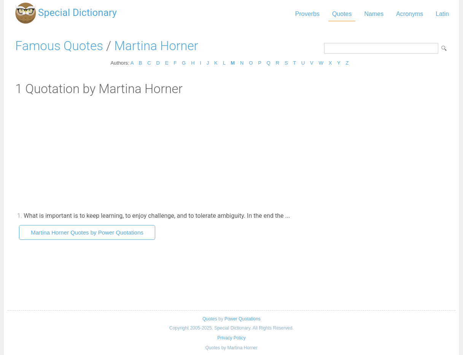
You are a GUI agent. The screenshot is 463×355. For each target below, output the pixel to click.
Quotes (342, 14)
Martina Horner (156, 45)
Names (373, 14)
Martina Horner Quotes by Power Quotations (87, 232)
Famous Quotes (59, 45)
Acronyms (409, 14)
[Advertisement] (231, 153)
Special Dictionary (77, 12)
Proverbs (307, 14)
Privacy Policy (231, 338)
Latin (442, 14)
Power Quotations (242, 319)
